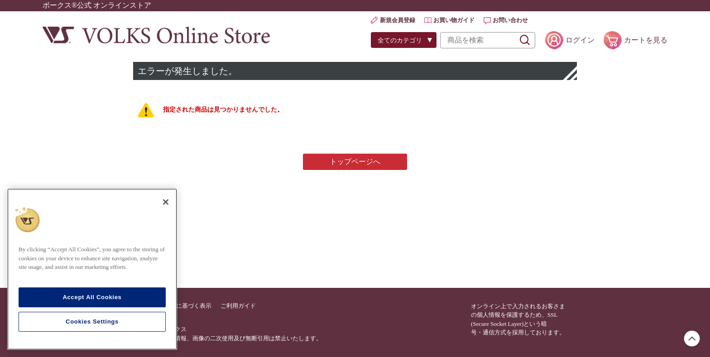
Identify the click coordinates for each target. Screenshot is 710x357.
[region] (92, 269)
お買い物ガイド (454, 20)
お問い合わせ (510, 20)
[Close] (166, 202)
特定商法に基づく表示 (182, 305)
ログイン (580, 40)
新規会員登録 (397, 20)
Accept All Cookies (91, 297)
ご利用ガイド (238, 305)
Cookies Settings (92, 321)
